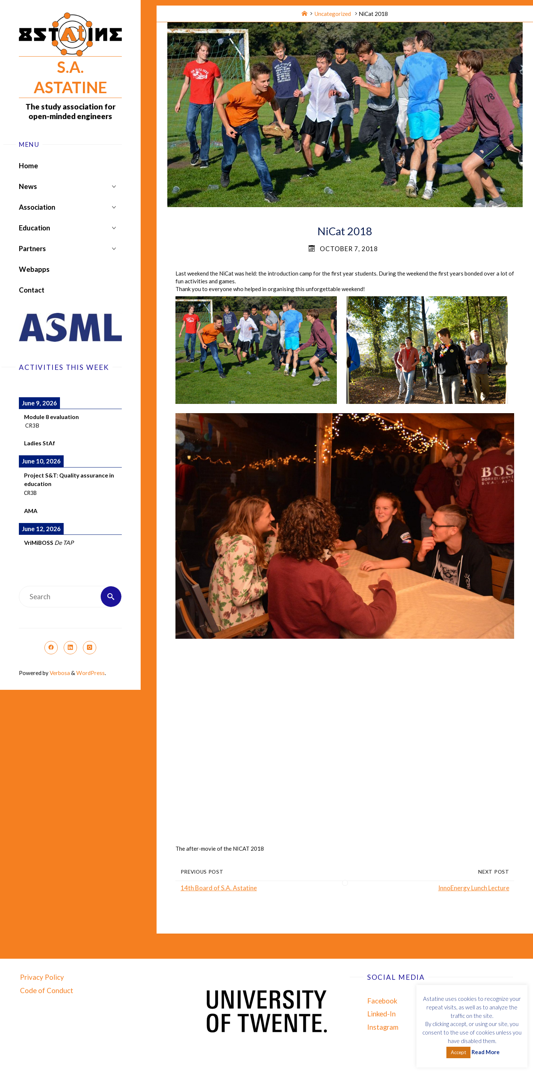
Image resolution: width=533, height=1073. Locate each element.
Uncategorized (332, 13)
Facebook (382, 1001)
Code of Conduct (46, 990)
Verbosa (59, 672)
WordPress (90, 672)
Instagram (382, 1027)
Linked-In (381, 1014)
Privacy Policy (42, 977)
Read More (486, 1052)
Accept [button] (458, 1052)
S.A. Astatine (70, 77)
